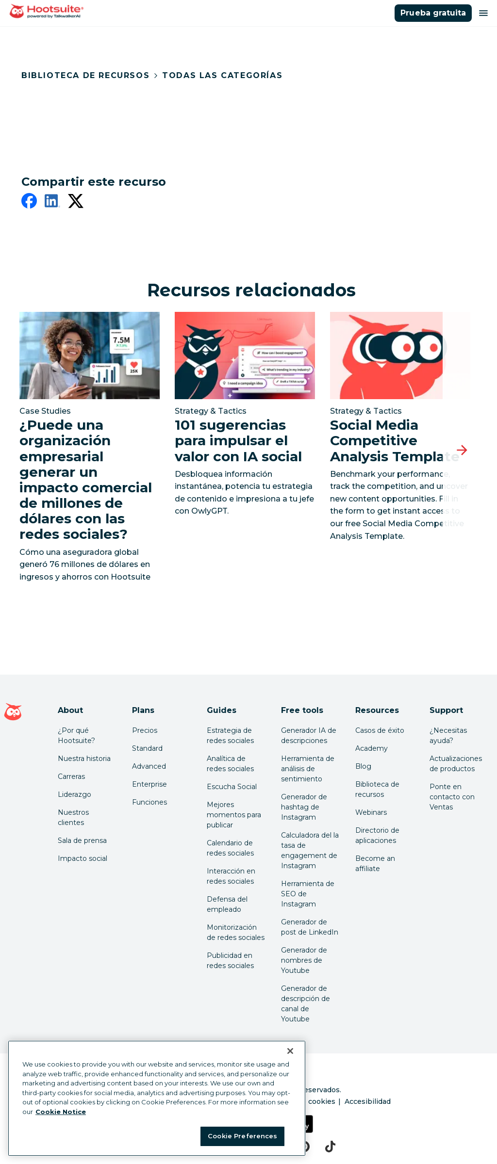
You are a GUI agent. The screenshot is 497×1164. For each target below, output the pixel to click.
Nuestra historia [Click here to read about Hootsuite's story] (84, 758)
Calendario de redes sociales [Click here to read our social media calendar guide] (230, 848)
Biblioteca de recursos (85, 75)
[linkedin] (52, 202)
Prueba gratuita (433, 12)
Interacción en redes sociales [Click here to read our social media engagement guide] (231, 876)
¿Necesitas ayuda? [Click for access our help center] (448, 735)
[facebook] (29, 202)
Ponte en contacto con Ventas (452, 796)
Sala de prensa (82, 840)
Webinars (371, 812)
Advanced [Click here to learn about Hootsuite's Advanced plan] (149, 766)
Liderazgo (74, 794)
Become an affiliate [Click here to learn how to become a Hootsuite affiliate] (375, 863)
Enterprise (149, 784)
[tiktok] (330, 1146)
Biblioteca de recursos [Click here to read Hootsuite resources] (377, 789)
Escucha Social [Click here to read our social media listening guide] (232, 786)
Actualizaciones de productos (456, 763)
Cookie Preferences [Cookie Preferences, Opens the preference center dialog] (242, 1136)
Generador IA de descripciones (308, 735)
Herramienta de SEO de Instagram (307, 893)
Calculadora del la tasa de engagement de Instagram (310, 850)
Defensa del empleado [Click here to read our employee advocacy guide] (227, 904)
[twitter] (75, 202)
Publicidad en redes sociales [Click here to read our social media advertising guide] (230, 960)
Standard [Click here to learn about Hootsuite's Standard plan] (147, 748)
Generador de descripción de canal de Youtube (305, 1003)
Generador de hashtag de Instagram (304, 807)
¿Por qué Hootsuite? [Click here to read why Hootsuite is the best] (76, 735)
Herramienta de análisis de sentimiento (307, 768)
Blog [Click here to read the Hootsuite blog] (363, 766)
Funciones (149, 802)
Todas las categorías (222, 75)
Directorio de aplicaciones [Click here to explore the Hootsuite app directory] (377, 835)
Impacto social (82, 858)
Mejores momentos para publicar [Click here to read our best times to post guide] (234, 814)
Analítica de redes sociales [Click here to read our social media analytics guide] (230, 763)
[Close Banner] (290, 1051)
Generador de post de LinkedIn (309, 927)
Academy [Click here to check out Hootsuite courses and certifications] (371, 748)
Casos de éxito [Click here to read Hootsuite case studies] (379, 730)
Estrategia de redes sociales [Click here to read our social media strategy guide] (230, 735)
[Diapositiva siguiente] (462, 450)
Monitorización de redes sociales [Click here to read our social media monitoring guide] (236, 932)
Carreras (71, 776)
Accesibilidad (368, 1101)
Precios (144, 730)
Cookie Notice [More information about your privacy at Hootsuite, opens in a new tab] (60, 1112)
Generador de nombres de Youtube (304, 960)
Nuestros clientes (73, 817)
